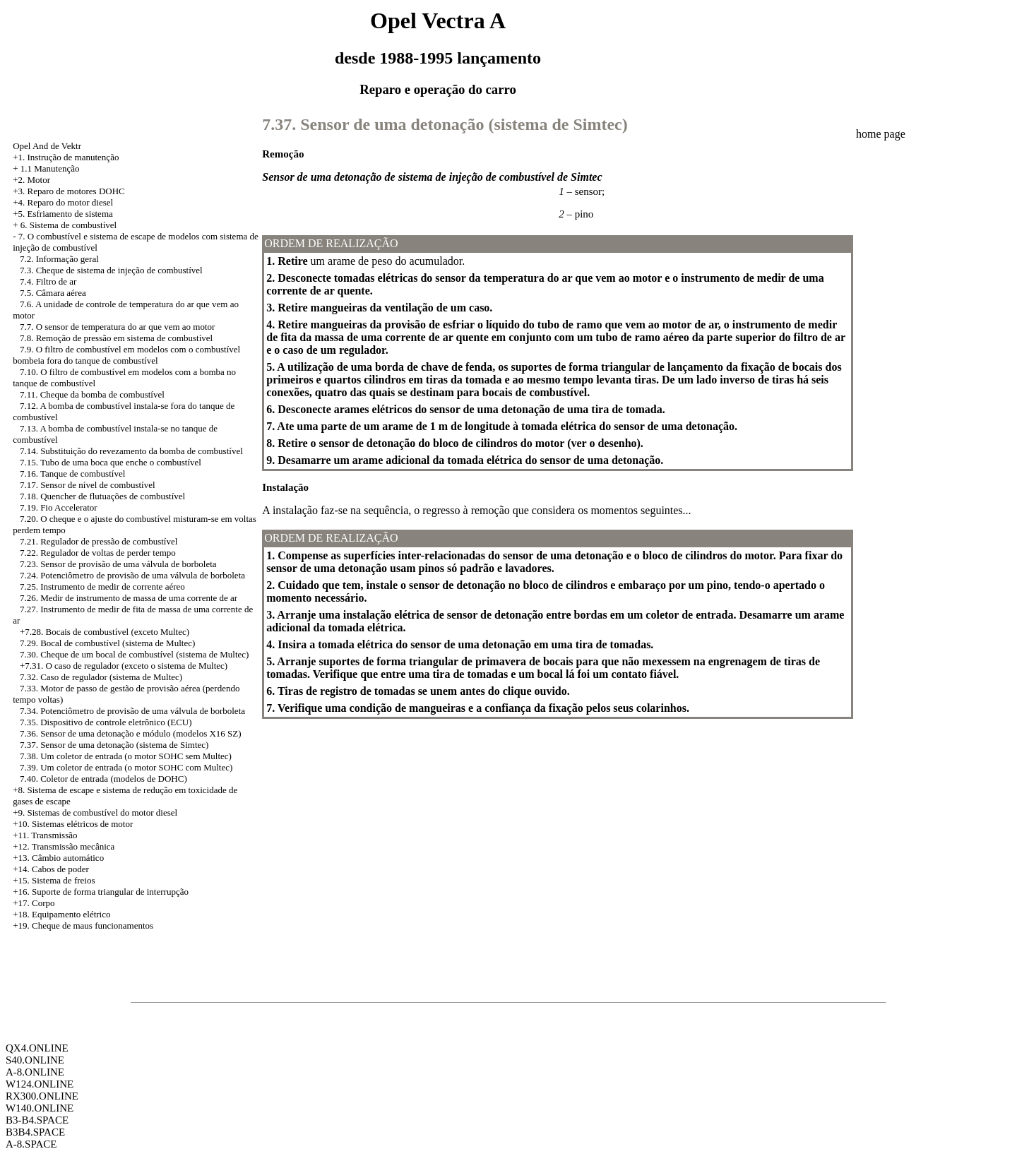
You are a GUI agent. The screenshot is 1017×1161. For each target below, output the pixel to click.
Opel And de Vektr (47, 146)
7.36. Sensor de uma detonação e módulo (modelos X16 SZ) (131, 733)
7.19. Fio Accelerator (58, 507)
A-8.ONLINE (35, 1072)
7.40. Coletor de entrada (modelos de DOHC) (103, 778)
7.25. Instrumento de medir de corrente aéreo (102, 586)
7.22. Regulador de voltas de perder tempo (98, 552)
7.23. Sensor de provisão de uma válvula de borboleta (118, 564)
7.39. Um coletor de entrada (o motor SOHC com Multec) (126, 767)
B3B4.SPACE (35, 1132)
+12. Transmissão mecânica (63, 846)
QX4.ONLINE (37, 1048)
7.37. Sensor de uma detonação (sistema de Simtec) (114, 744)
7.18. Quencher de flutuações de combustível (102, 496)
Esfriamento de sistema (69, 213)
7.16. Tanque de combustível (72, 473)
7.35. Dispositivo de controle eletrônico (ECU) (106, 722)
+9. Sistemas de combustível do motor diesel (95, 812)
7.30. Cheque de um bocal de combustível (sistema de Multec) (134, 654)
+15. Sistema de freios (54, 880)
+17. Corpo (33, 903)
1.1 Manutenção (50, 168)
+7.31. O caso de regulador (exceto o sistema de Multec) (123, 665)
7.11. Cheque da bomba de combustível (92, 394)
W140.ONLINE (39, 1108)
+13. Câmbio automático (58, 857)
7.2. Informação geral (59, 259)
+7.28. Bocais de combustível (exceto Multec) (104, 631)
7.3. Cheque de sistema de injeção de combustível (111, 270)
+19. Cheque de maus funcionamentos (83, 925)
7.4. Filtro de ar (48, 281)
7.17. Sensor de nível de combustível (87, 485)
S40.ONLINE (35, 1060)
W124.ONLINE (39, 1084)
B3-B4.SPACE (37, 1120)
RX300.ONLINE (42, 1096)
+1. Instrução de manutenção (66, 157)
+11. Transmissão (45, 835)
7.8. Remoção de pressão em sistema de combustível (116, 338)
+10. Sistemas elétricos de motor (73, 823)
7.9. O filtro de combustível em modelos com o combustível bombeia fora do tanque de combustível (126, 355)
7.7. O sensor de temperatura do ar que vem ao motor (117, 326)
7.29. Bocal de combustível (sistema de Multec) (107, 643)
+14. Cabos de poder (51, 869)
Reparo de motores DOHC (75, 191)
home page (880, 134)
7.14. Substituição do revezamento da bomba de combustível (131, 451)
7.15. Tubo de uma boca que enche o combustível (110, 462)
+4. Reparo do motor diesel (63, 202)
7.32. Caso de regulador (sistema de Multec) (101, 677)
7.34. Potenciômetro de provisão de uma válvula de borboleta (132, 710)
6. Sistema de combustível (68, 225)
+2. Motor (31, 179)
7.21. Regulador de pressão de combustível (98, 541)
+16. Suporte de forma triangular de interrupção (101, 891)
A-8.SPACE (31, 1144)
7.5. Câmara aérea (53, 292)
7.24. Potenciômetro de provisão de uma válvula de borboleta (132, 575)
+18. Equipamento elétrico (61, 914)
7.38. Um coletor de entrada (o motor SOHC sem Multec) (126, 756)
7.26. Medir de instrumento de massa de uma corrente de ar (128, 598)
